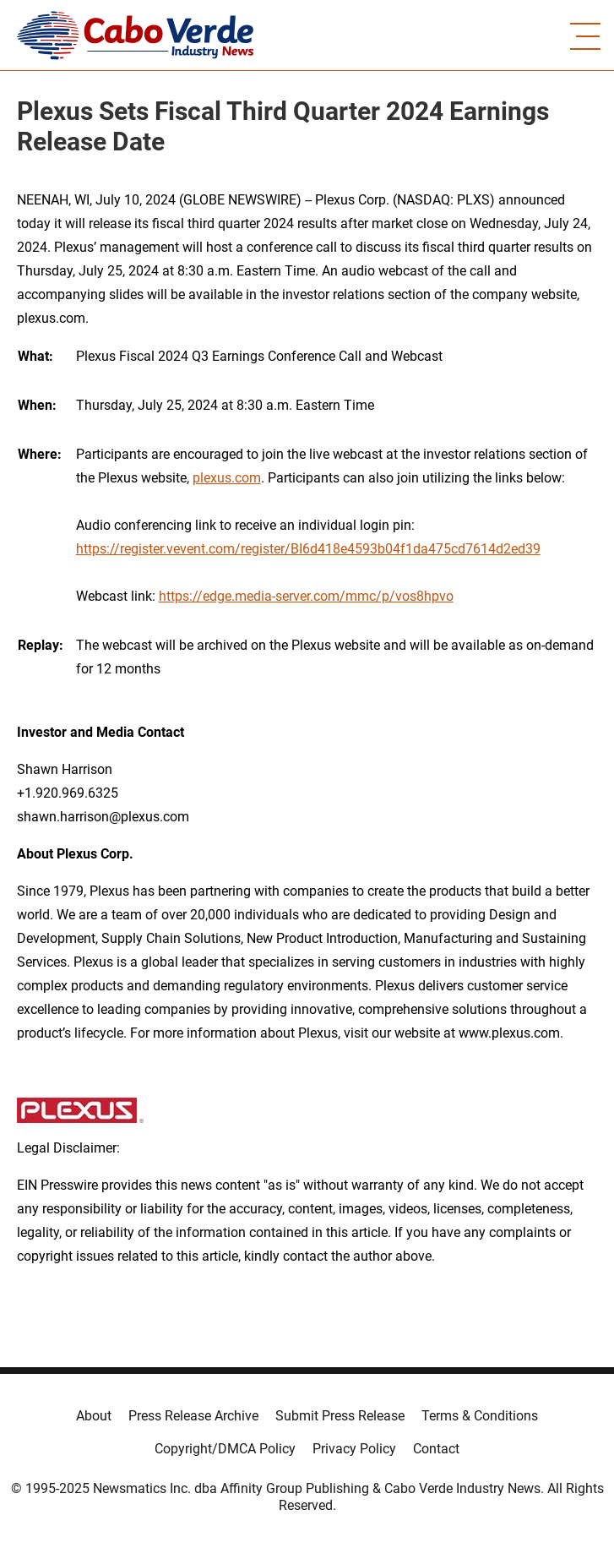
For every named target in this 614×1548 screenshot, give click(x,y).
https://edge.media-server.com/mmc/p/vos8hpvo (306, 596)
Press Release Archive (193, 1416)
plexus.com (227, 478)
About (93, 1416)
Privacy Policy (354, 1449)
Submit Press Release (340, 1416)
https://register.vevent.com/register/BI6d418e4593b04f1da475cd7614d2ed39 (308, 549)
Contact (436, 1449)
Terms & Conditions (479, 1416)
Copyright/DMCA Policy (225, 1449)
